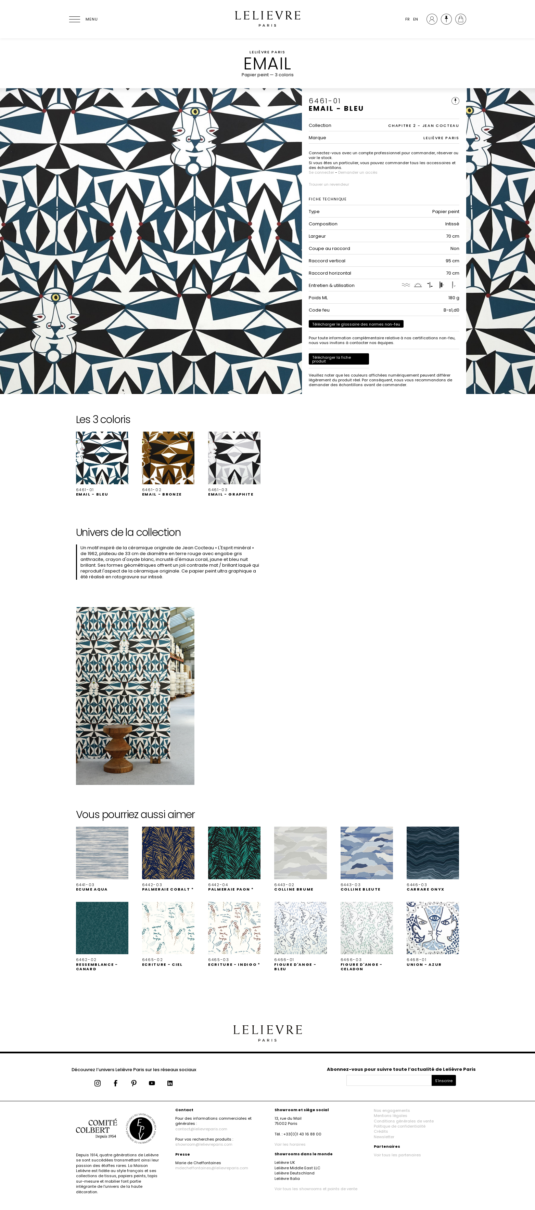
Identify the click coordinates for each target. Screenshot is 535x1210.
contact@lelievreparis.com (201, 1129)
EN (415, 19)
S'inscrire (444, 1080)
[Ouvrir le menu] (83, 19)
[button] (102, 464)
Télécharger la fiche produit (331, 359)
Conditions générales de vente (404, 1121)
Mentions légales (390, 1115)
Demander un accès (358, 172)
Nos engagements (392, 1110)
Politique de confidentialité (399, 1126)
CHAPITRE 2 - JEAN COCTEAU (423, 125)
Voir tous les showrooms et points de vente (316, 1189)
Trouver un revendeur (329, 184)
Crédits (381, 1131)
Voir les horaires (290, 1144)
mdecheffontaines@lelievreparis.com (211, 1168)
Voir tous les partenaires (397, 1155)
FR (407, 19)
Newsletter (384, 1137)
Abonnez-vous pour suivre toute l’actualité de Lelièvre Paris (401, 1069)
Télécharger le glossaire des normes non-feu (356, 324)
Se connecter (321, 172)
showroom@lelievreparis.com (203, 1144)
